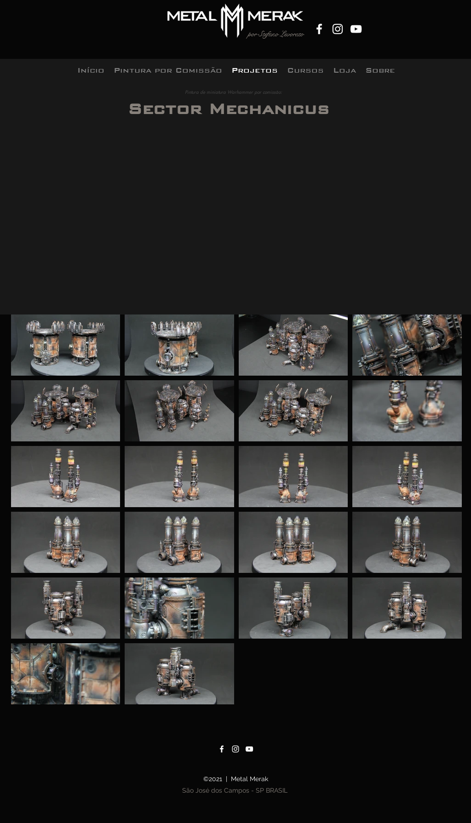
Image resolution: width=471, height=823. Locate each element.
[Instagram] (338, 29)
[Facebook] (319, 29)
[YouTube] (356, 29)
